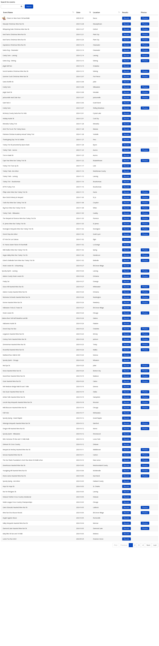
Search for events (8, 2)
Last (155, 643)
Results (128, 18)
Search (29, 6)
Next (148, 643)
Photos (146, 18)
